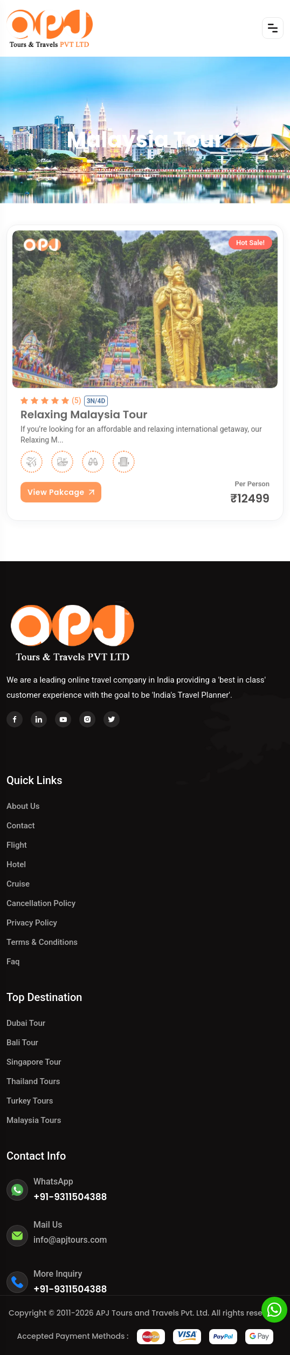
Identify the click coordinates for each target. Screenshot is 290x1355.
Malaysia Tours (33, 1120)
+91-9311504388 (70, 1196)
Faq (13, 961)
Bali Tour (22, 1042)
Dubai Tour (25, 1023)
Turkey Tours (29, 1101)
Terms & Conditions (42, 942)
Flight (16, 845)
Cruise (18, 884)
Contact (20, 825)
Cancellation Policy (40, 903)
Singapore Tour (33, 1062)
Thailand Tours (33, 1081)
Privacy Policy (31, 923)
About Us (23, 806)
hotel (16, 864)
